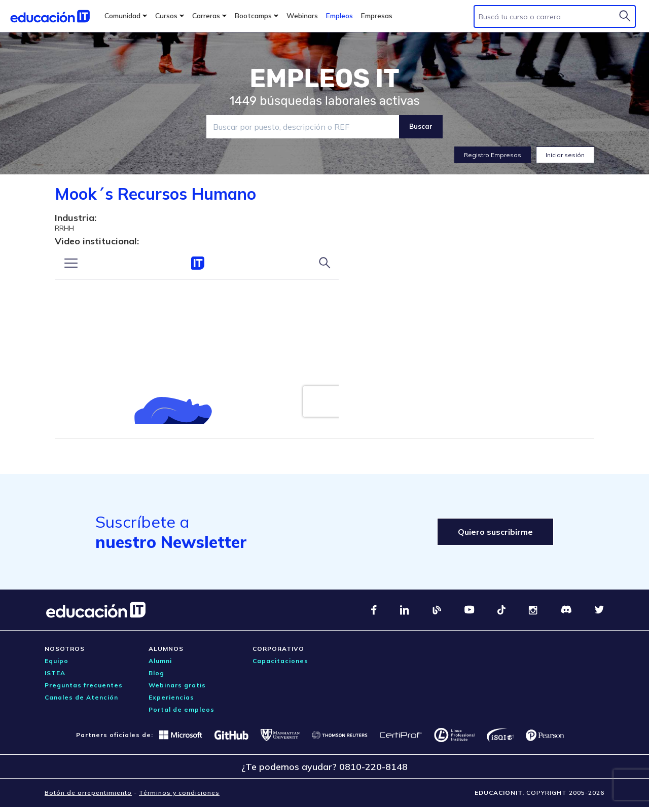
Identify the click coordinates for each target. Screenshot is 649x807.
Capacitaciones (280, 661)
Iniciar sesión (565, 155)
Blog (156, 673)
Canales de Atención (81, 697)
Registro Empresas (492, 155)
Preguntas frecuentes (84, 685)
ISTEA (55, 673)
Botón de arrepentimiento (88, 792)
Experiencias (171, 697)
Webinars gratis (177, 685)
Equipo (56, 661)
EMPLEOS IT (324, 78)
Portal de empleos (181, 709)
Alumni (160, 661)
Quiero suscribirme (495, 532)
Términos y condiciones (179, 792)
